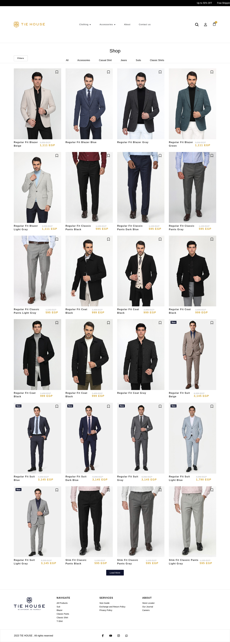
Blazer (59, 610)
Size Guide (104, 603)
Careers (146, 610)
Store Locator (148, 603)
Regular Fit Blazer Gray (133, 142)
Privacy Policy (105, 610)
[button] (115, 573)
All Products (62, 603)
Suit (58, 607)
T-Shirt (60, 621)
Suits (138, 60)
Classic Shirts (157, 60)
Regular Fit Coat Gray (131, 393)
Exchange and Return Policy (112, 607)
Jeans (124, 60)
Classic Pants (63, 614)
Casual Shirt (105, 60)
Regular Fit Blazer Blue (81, 142)
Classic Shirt (62, 617)
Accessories (83, 60)
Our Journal (147, 607)
